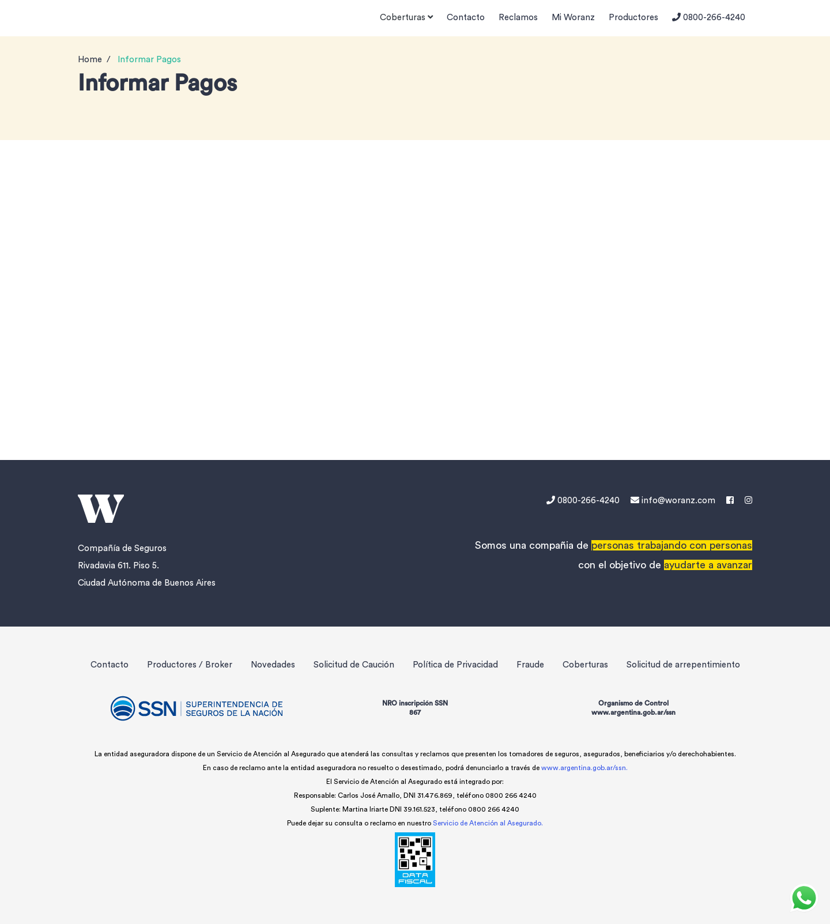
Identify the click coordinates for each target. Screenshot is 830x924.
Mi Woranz (573, 17)
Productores (633, 17)
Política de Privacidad (455, 665)
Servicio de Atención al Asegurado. (488, 823)
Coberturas (585, 665)
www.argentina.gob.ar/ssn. (584, 767)
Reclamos (518, 17)
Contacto (466, 17)
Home (90, 59)
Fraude (530, 665)
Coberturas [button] (406, 17)
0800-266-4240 (708, 17)
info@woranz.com (673, 500)
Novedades (273, 665)
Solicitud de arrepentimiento (683, 665)
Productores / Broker (189, 665)
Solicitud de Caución (354, 665)
